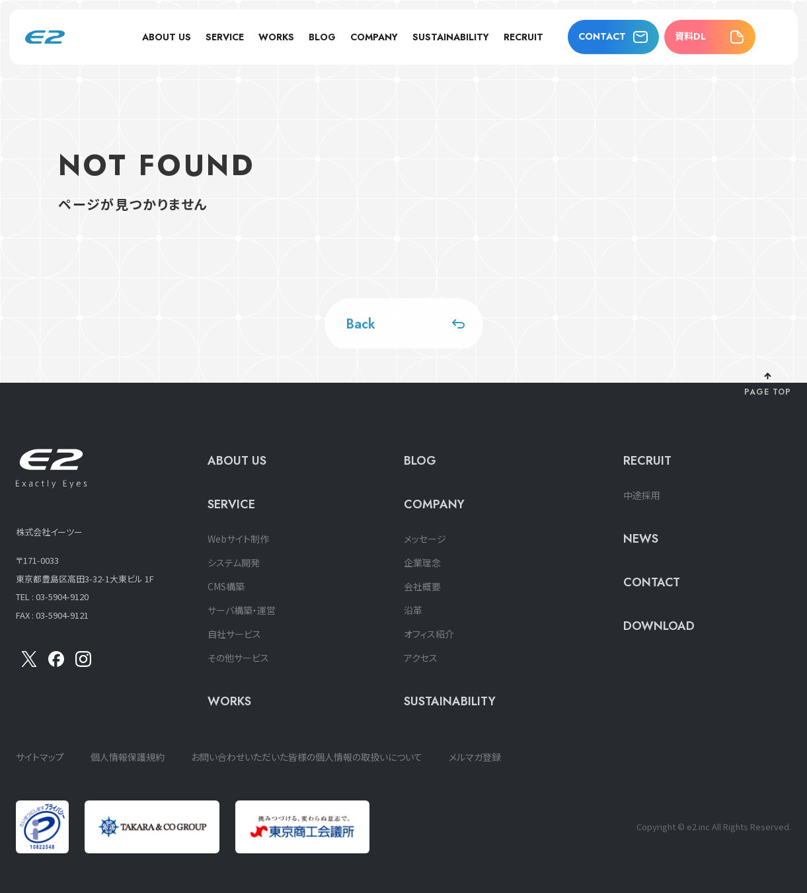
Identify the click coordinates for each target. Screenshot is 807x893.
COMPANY (374, 37)
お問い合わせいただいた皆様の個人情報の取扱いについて (306, 756)
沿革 (413, 610)
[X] (29, 663)
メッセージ (425, 538)
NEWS (640, 538)
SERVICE (225, 37)
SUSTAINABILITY (450, 37)
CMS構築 (226, 586)
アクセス (421, 657)
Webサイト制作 (238, 538)
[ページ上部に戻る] (767, 385)
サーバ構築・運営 (242, 610)
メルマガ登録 (475, 756)
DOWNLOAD (659, 626)
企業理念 (422, 562)
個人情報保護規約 (128, 756)
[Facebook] (56, 663)
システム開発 (234, 562)
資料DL (690, 36)
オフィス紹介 (429, 634)
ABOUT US (166, 37)
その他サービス (238, 657)
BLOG (322, 37)
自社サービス (234, 634)
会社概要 (422, 586)
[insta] (83, 663)
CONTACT (602, 36)
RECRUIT (523, 37)
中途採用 (641, 495)
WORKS (276, 37)
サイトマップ (40, 756)
